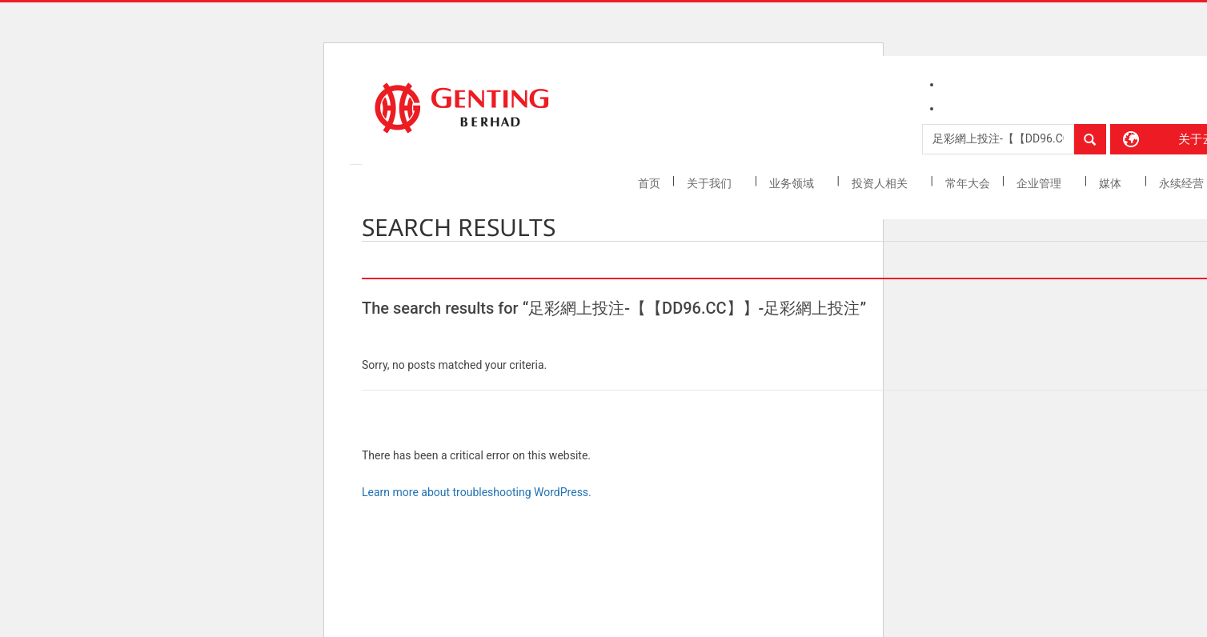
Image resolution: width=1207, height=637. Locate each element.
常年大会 (967, 183)
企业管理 (1040, 183)
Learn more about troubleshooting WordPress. (476, 492)
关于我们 (710, 183)
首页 (649, 183)
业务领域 (792, 183)
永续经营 (1182, 183)
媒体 (1111, 183)
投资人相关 (881, 183)
